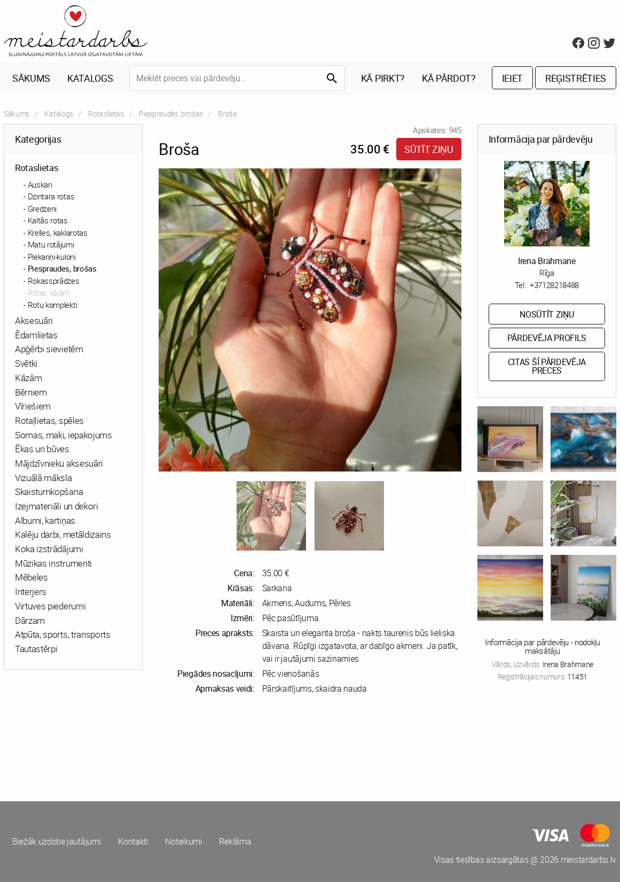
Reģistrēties (575, 78)
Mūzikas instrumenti (53, 563)
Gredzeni (42, 208)
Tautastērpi (36, 649)
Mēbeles (31, 577)
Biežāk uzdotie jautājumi (56, 842)
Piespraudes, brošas (171, 114)
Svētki (26, 363)
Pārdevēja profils (547, 338)
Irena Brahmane (547, 261)
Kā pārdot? (449, 78)
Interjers (30, 591)
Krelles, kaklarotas (58, 232)
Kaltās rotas (48, 220)
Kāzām (28, 378)
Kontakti (133, 842)
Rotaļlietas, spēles (49, 420)
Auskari (40, 184)
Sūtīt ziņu (428, 149)
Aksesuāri (34, 320)
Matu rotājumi (51, 244)
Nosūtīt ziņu (547, 314)
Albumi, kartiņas (45, 520)
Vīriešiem (33, 406)
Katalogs (90, 78)
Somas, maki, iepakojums (63, 435)
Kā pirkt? (383, 78)
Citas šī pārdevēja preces (547, 367)
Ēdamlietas (36, 335)
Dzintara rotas (51, 196)
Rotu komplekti (52, 304)
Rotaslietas (105, 114)
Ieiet (512, 78)
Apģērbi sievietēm (49, 349)
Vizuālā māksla (43, 477)
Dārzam (30, 620)
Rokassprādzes (54, 280)
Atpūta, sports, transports (63, 635)
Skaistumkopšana (49, 492)
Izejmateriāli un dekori (56, 506)
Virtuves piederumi (50, 606)
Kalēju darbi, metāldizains (63, 535)
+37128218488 (554, 285)
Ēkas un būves (42, 449)
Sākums (31, 78)
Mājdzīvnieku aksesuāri (59, 463)
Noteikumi (184, 842)
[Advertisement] (155, 748)
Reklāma (235, 842)
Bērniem (31, 392)
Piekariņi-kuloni (52, 256)
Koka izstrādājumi (49, 549)
